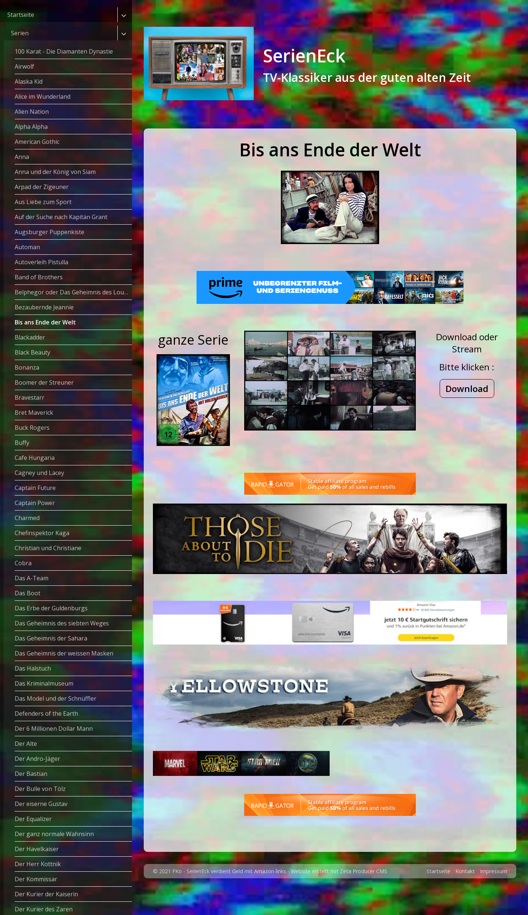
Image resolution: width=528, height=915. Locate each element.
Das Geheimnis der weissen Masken (64, 653)
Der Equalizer (33, 819)
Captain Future (35, 488)
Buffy (22, 443)
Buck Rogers (32, 428)
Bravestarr (29, 397)
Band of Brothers (39, 277)
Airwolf (24, 66)
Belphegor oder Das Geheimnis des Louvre (73, 292)
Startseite (20, 15)
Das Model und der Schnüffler (55, 698)
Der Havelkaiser (37, 849)
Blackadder (30, 337)
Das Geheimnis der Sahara (51, 638)
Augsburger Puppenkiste (49, 232)
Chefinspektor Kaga (42, 533)
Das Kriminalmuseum (44, 683)
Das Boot (27, 593)
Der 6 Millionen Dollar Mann (54, 729)
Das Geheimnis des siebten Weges (62, 623)
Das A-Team (31, 578)
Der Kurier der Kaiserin (46, 894)
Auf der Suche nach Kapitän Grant (61, 217)
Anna (22, 157)
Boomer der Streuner (44, 382)
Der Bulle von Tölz (40, 789)
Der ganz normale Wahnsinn (54, 834)
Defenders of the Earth (46, 713)
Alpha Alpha (31, 127)
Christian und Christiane (48, 548)
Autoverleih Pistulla (41, 262)
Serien (20, 33)
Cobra (23, 563)
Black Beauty (32, 352)
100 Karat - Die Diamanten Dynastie (64, 51)
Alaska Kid (29, 81)
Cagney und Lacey (39, 473)
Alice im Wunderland (42, 96)
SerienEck (304, 56)
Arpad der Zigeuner (42, 187)
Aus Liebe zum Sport (43, 202)
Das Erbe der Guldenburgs (51, 608)
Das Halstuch (33, 668)
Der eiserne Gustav (41, 804)
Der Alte (26, 744)
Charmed (27, 518)
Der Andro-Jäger (37, 759)
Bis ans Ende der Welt (45, 322)
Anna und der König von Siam (55, 172)
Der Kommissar (36, 879)
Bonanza (27, 367)
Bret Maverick (34, 413)
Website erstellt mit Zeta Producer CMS (339, 896)
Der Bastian (31, 774)
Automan (27, 247)
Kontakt (465, 896)
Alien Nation (32, 112)
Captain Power (35, 503)
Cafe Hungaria (35, 458)
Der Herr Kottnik (38, 864)
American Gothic (37, 142)
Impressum (493, 896)
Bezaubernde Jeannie (44, 307)
